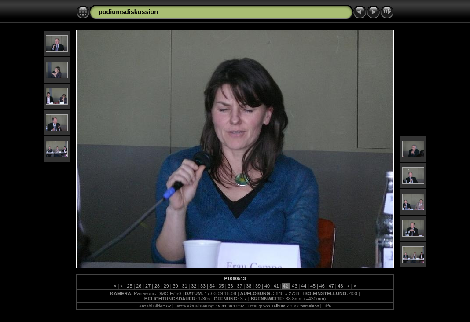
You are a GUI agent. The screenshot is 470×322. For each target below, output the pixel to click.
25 (129, 286)
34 (212, 286)
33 (203, 286)
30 (176, 286)
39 (258, 286)
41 (276, 286)
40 (267, 286)
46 (322, 286)
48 (341, 286)
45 (313, 286)
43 (294, 286)
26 (139, 286)
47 (331, 286)
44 (304, 286)
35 (221, 286)
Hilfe (327, 306)
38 (249, 286)
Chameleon (308, 306)
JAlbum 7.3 (281, 306)
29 (166, 286)
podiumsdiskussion (128, 11)
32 (194, 286)
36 (231, 286)
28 (157, 286)
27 (148, 286)
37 (239, 286)
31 (184, 286)
